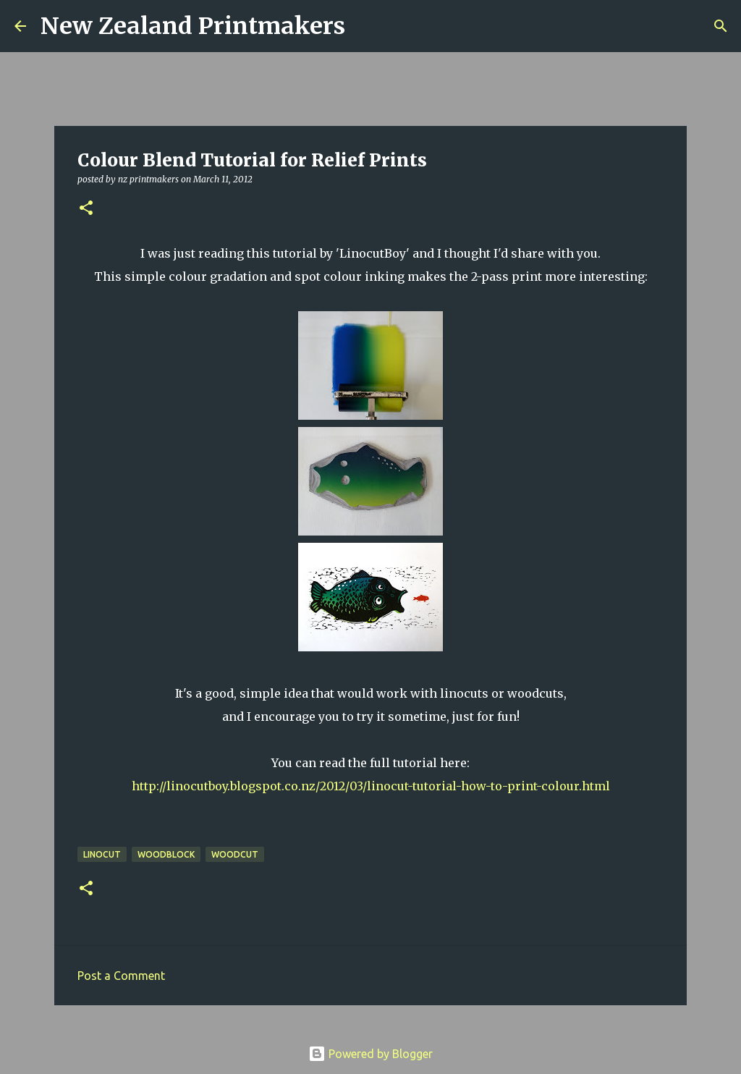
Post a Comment (121, 975)
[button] (86, 209)
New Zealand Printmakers (193, 26)
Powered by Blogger (370, 1053)
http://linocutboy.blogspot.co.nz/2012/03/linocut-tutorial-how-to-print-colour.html (371, 786)
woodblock (166, 854)
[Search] (365, 26)
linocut (102, 854)
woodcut (234, 854)
